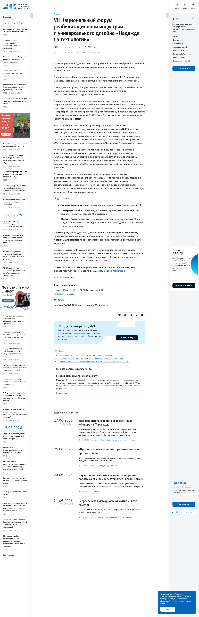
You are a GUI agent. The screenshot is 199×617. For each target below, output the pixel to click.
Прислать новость (180, 50)
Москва (61, 351)
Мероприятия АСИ (180, 47)
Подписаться (184, 68)
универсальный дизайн (113, 358)
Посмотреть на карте (64, 294)
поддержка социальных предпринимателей (111, 356)
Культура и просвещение (108, 466)
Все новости (8, 555)
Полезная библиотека (181, 54)
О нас (174, 36)
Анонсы (57, 14)
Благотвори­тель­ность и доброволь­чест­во (118, 440)
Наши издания (178, 57)
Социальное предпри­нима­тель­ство (90, 52)
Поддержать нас (179, 61)
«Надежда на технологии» (112, 271)
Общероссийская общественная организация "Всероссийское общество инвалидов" (94, 361)
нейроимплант (86, 356)
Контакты (176, 40)
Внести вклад (127, 338)
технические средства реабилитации (88, 358)
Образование (96, 491)
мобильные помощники (69, 356)
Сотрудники (177, 43)
